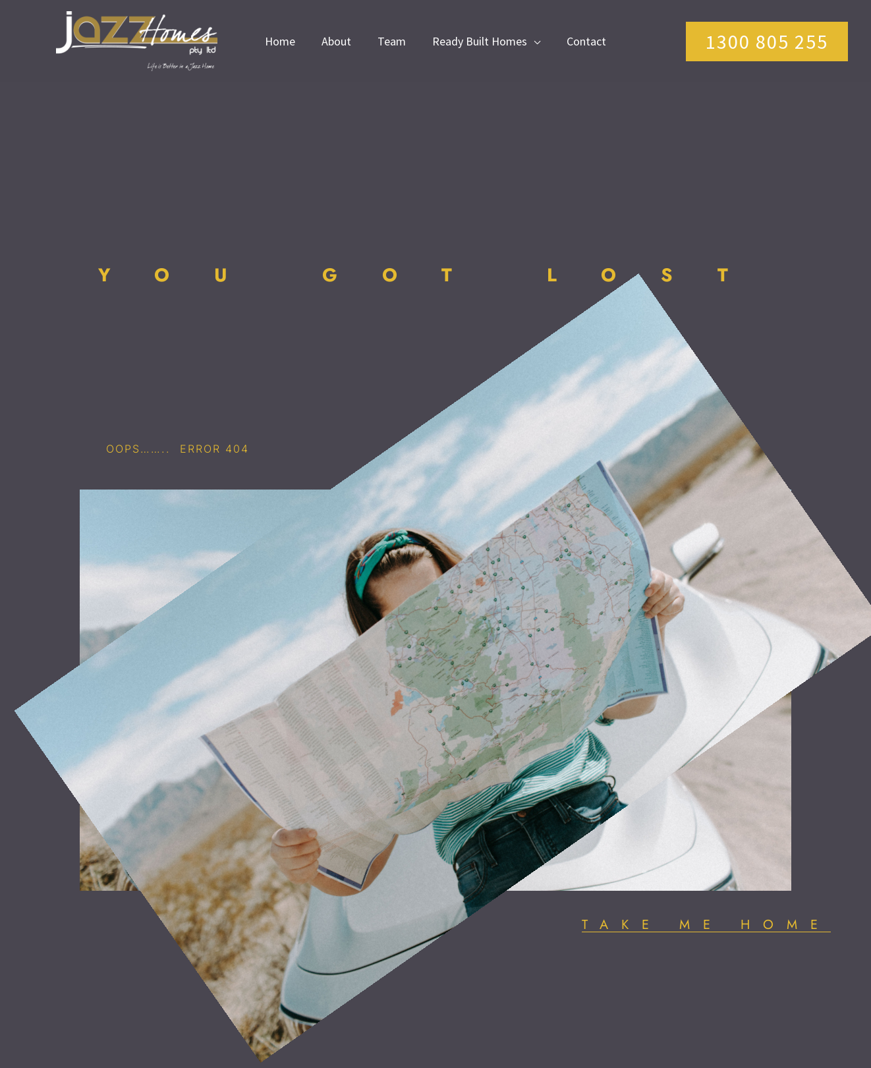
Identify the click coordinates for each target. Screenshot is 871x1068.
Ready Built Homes (479, 41)
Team (392, 41)
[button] (767, 41)
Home (280, 41)
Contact (586, 41)
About (336, 41)
